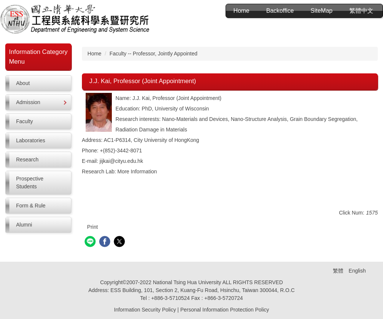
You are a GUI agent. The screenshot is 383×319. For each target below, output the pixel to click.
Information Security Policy (145, 310)
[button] (38, 102)
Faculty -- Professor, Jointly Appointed (153, 54)
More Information (137, 171)
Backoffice (280, 10)
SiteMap (321, 10)
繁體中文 (361, 10)
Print (92, 227)
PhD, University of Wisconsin (175, 109)
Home (241, 10)
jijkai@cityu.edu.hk (121, 161)
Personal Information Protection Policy (224, 310)
